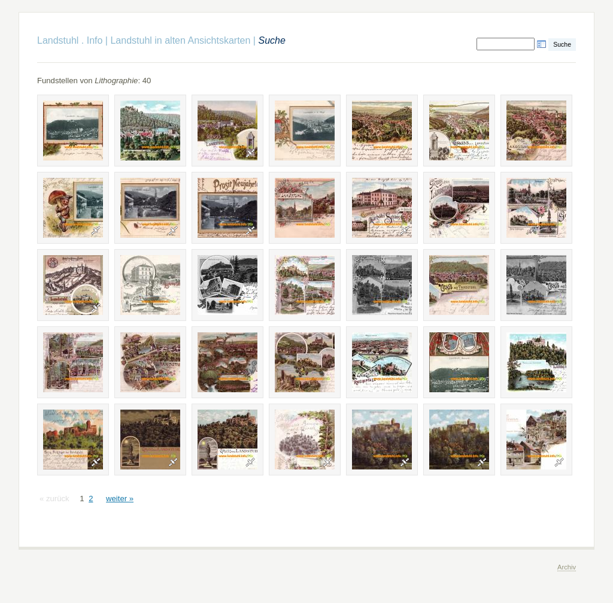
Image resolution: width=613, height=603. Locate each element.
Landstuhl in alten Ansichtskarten (180, 40)
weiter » (119, 498)
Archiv (566, 567)
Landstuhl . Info (69, 40)
